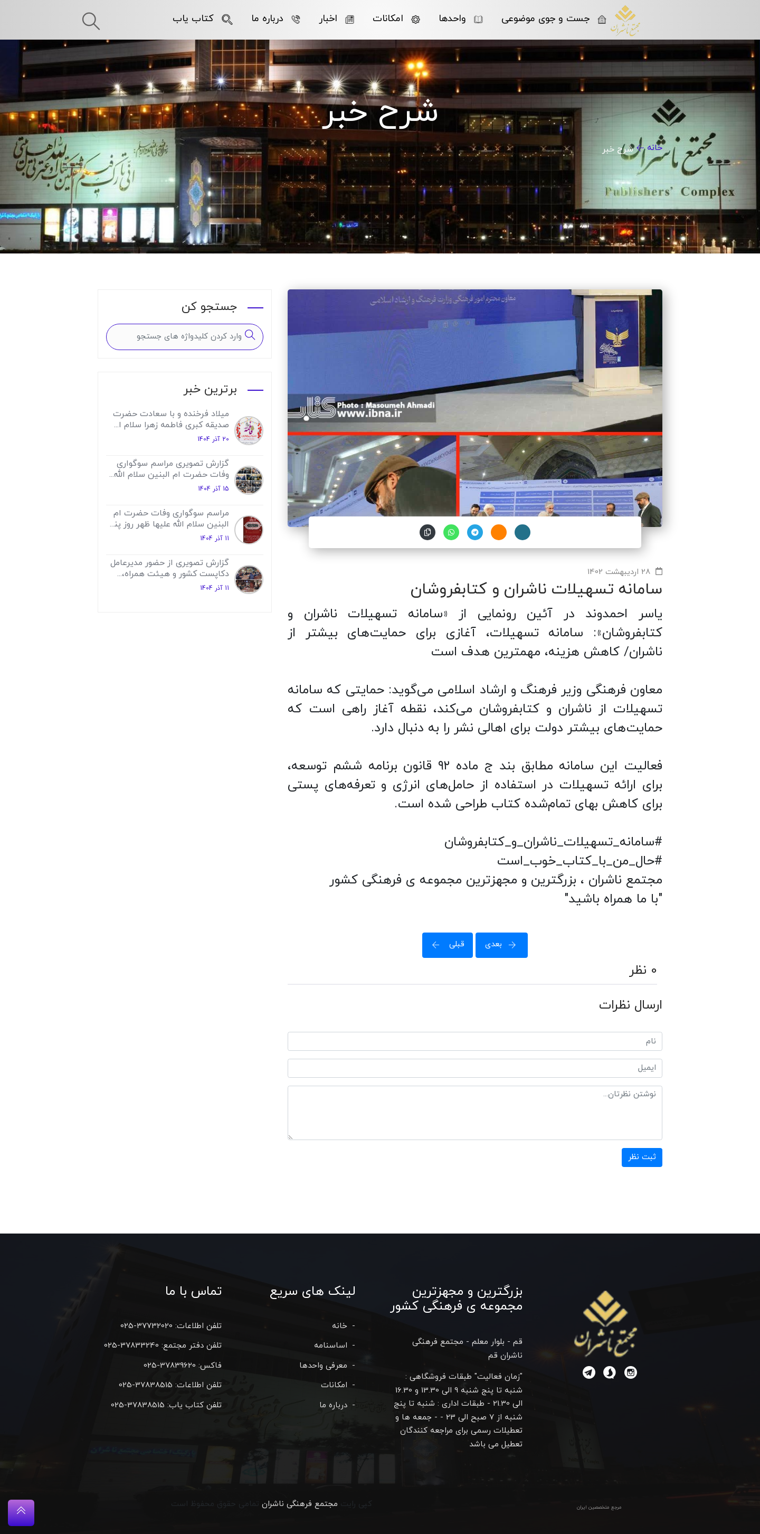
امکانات (396, 18)
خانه (654, 148)
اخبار (336, 18)
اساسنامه (330, 1345)
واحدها (461, 18)
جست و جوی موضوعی (553, 18)
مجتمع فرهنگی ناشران (300, 1504)
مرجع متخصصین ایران (599, 1507)
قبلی (444, 944)
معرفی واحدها (323, 1365)
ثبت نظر (642, 1157)
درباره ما (275, 18)
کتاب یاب (203, 18)
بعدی (504, 944)
